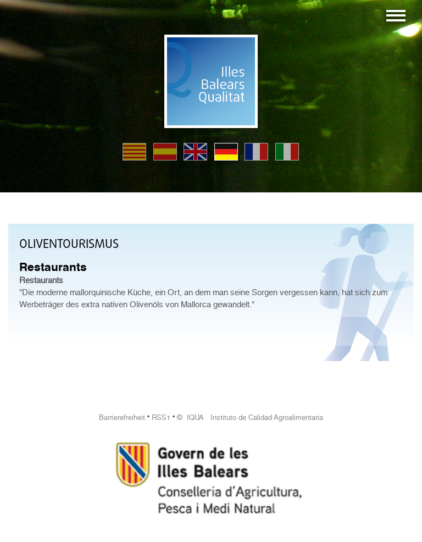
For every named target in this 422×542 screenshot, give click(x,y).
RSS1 (161, 417)
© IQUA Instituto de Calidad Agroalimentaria (250, 417)
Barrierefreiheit (122, 417)
